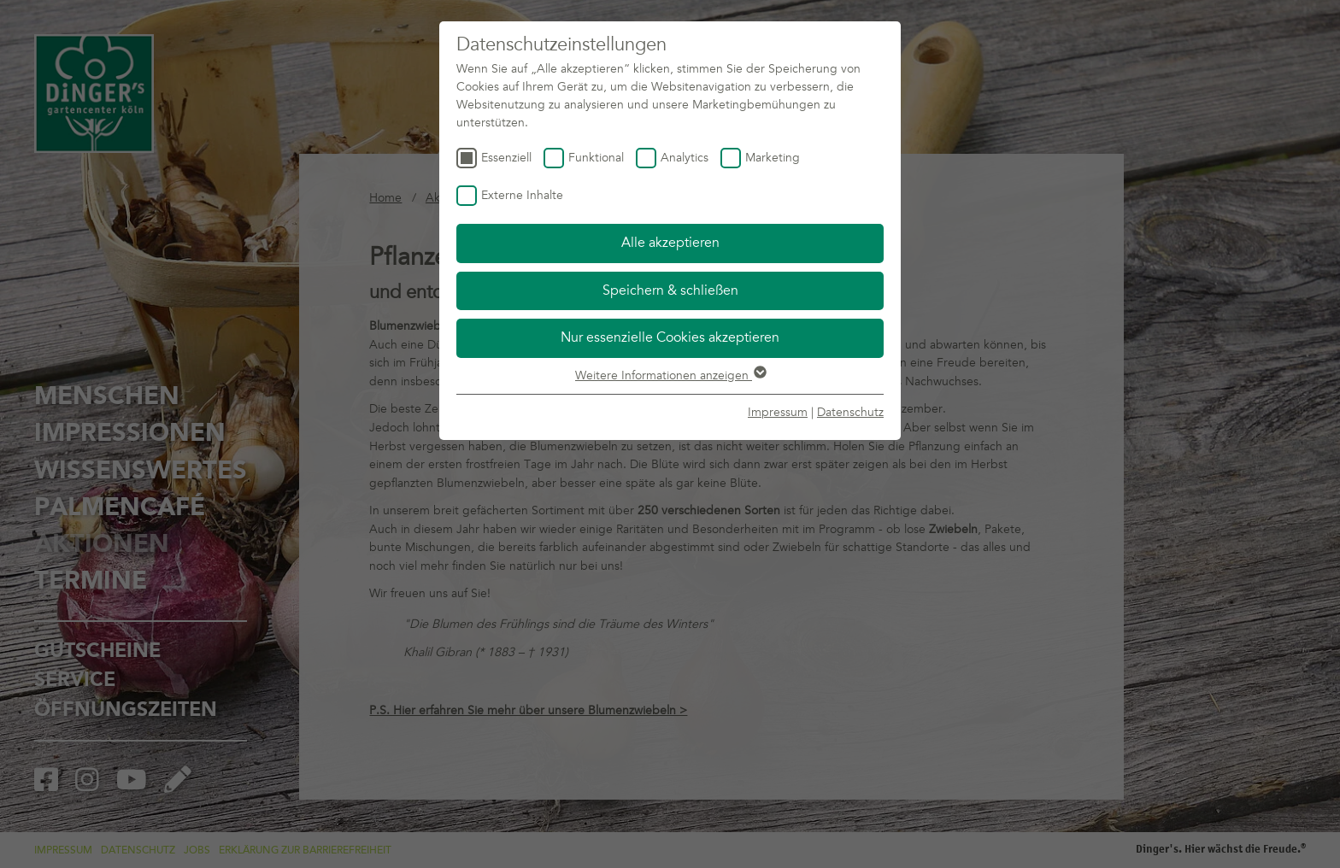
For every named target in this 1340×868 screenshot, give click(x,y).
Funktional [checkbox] (596, 157)
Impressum (778, 412)
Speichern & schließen (670, 290)
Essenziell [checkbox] (506, 157)
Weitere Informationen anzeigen (670, 375)
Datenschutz (850, 412)
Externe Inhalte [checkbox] (522, 195)
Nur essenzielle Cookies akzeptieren (670, 337)
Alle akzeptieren (670, 242)
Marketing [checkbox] (772, 157)
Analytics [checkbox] (684, 157)
